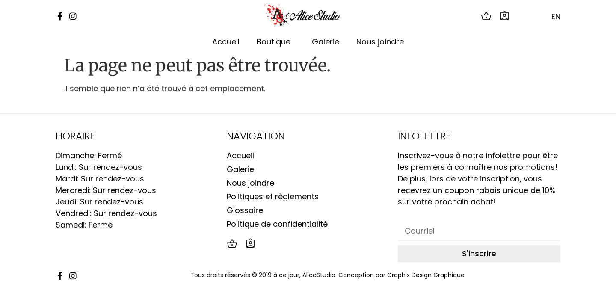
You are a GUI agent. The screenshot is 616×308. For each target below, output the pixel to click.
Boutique (276, 41)
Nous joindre (380, 41)
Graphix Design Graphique (426, 275)
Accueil (226, 41)
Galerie (325, 41)
